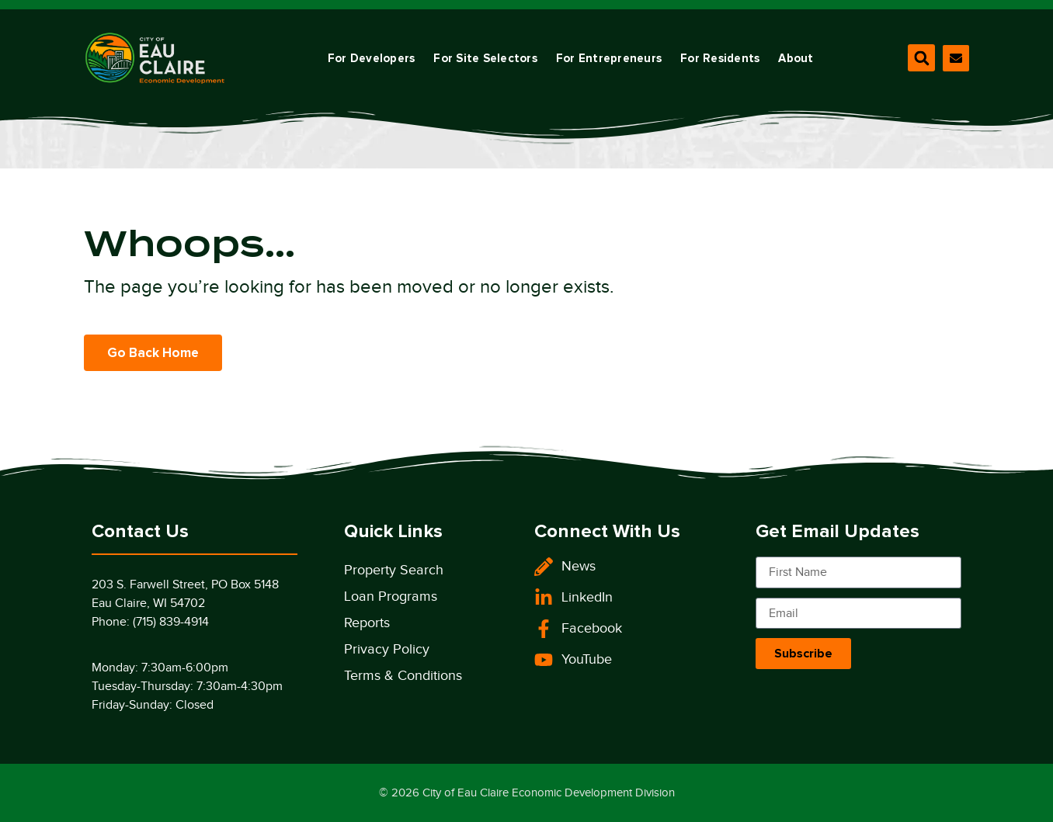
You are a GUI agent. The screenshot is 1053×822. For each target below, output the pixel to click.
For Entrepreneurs (609, 58)
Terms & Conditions (403, 675)
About (795, 58)
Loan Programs (390, 596)
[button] (921, 57)
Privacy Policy (386, 649)
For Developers (371, 58)
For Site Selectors (485, 58)
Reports (367, 622)
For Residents (719, 58)
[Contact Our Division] (956, 58)
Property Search (393, 569)
